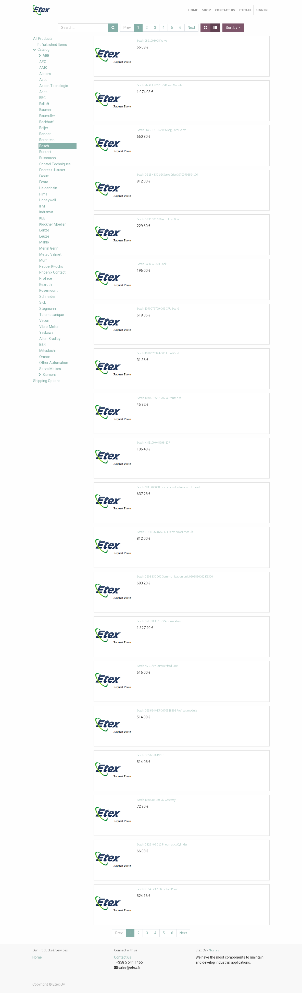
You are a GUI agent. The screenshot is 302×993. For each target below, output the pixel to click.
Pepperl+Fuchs (51, 266)
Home (37, 957)
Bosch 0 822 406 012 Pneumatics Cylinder (162, 844)
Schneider (47, 296)
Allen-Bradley (49, 338)
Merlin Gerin (48, 248)
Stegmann (47, 308)
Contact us (122, 957)
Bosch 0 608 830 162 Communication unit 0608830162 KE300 (175, 576)
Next (191, 27)
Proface (45, 278)
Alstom (45, 74)
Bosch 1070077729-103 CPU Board (158, 308)
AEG (42, 62)
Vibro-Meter (49, 326)
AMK (43, 67)
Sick (42, 302)
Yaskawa (46, 332)
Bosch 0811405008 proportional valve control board (168, 487)
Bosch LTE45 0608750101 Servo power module (165, 532)
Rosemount (48, 290)
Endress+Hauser (52, 170)
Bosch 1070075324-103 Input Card (158, 353)
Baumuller (47, 116)
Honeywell (47, 200)
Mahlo (44, 242)
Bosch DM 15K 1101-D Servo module (159, 621)
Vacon (44, 320)
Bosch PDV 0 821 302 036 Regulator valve (161, 130)
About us (214, 950)
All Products (43, 38)
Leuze (44, 236)
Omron (44, 357)
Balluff (44, 104)
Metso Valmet (50, 254)
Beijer (43, 128)
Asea (43, 92)
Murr (43, 260)
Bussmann (47, 158)
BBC (42, 98)
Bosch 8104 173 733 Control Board (158, 889)
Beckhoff (46, 122)
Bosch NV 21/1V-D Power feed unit (157, 666)
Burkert (45, 152)
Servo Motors (50, 369)
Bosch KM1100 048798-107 (153, 442)
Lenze (44, 230)
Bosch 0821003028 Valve (152, 40)
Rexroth (45, 284)
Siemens (50, 374)
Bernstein (47, 140)
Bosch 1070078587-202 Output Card (159, 398)
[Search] (113, 27)
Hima (43, 194)
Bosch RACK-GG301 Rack (152, 264)
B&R (42, 344)
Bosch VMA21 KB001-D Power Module (159, 85)
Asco (43, 79)
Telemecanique (51, 314)
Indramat (46, 212)
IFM (42, 206)
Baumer (45, 110)
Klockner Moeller (52, 224)
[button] (233, 27)
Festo (43, 182)
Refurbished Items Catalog (52, 47)
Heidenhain (48, 188)
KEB (42, 218)
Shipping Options (46, 381)
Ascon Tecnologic (53, 86)
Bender (45, 134)
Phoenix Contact (52, 272)
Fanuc (44, 176)
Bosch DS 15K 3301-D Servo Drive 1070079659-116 (167, 174)
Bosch (44, 146)
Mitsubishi (47, 350)
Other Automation (53, 362)
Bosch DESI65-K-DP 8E (150, 755)
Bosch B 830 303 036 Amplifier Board (159, 219)
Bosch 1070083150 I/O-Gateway (156, 800)
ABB (46, 55)
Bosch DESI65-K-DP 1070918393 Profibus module (167, 710)
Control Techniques (55, 164)
